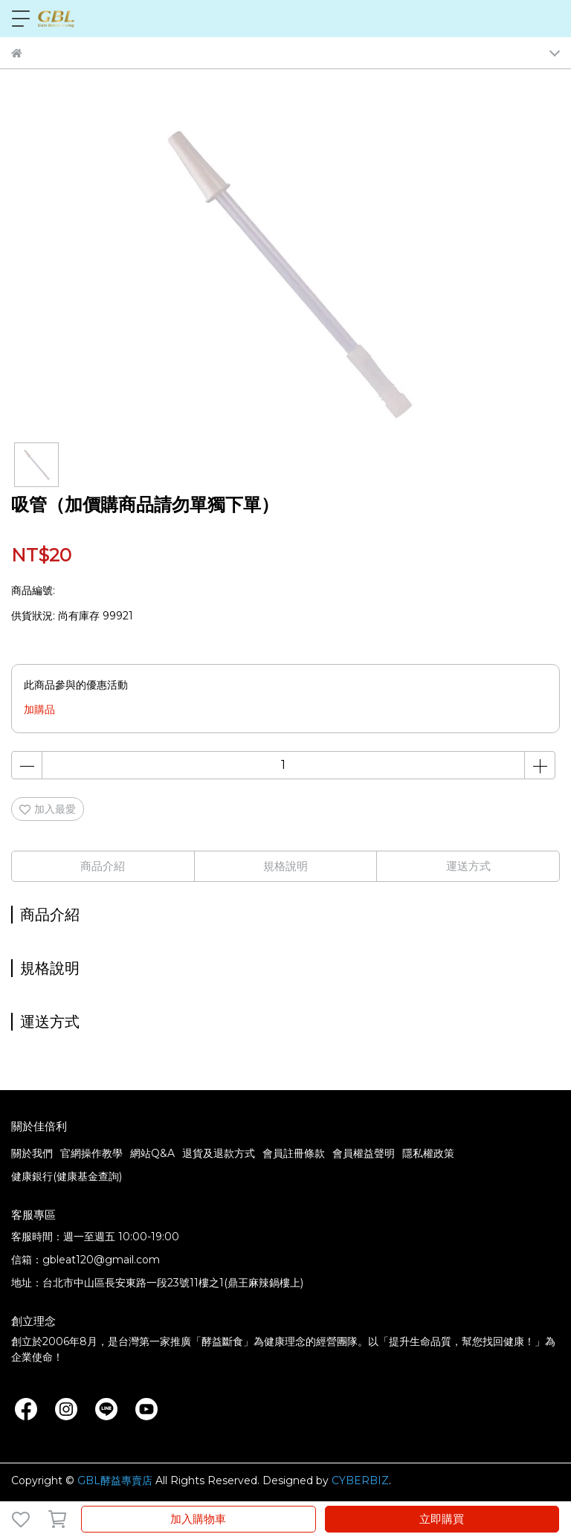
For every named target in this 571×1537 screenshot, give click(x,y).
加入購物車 (198, 1519)
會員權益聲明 (363, 1153)
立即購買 (441, 1519)
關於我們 (32, 1153)
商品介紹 (102, 866)
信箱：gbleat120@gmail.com (85, 1259)
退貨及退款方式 (218, 1153)
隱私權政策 (428, 1153)
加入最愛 (47, 809)
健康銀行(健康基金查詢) (66, 1176)
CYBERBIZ (360, 1480)
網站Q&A (152, 1153)
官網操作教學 (91, 1153)
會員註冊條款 (293, 1153)
